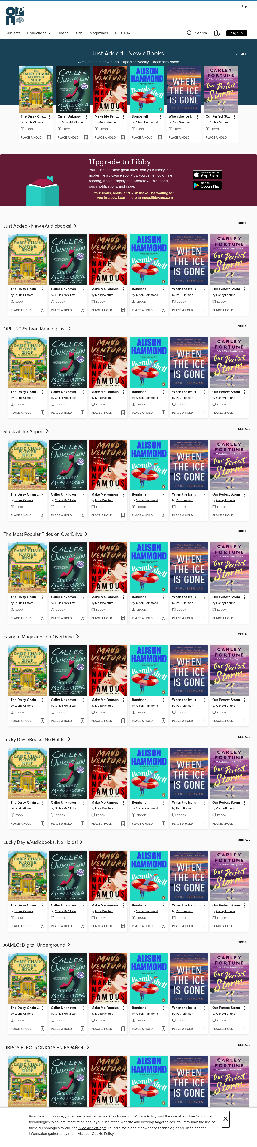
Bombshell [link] (140, 117)
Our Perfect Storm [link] (219, 117)
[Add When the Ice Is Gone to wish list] (197, 138)
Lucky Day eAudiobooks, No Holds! (43, 842)
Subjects (13, 33)
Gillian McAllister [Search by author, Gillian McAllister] (72, 122)
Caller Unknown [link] (70, 117)
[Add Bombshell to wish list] (160, 138)
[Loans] (217, 34)
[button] (196, 34)
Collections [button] (39, 33)
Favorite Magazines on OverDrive (41, 637)
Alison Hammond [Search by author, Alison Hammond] (146, 122)
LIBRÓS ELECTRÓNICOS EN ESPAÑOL (46, 1048)
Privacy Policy (145, 1116)
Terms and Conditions (109, 1116)
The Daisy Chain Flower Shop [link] (34, 117)
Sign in (237, 33)
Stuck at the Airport (26, 432)
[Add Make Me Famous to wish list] (123, 138)
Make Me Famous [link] (108, 117)
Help (244, 6)
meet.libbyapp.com (157, 197)
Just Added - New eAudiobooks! (40, 226)
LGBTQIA (123, 33)
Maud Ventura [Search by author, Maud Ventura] (108, 122)
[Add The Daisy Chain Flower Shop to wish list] (49, 138)
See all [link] (240, 54)
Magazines (98, 33)
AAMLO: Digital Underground (37, 945)
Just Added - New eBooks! (128, 54)
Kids (79, 33)
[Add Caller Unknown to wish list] (86, 138)
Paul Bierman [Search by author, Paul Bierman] (181, 122)
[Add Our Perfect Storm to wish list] (234, 138)
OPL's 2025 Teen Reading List (37, 329)
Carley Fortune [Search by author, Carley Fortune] (219, 122)
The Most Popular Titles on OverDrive (45, 534)
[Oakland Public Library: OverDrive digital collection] (15, 15)
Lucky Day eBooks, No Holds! (37, 740)
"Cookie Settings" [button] (92, 1128)
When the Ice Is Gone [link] (182, 117)
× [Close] (225, 1119)
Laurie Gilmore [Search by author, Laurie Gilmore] (33, 122)
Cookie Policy (103, 1133)
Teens (63, 33)
